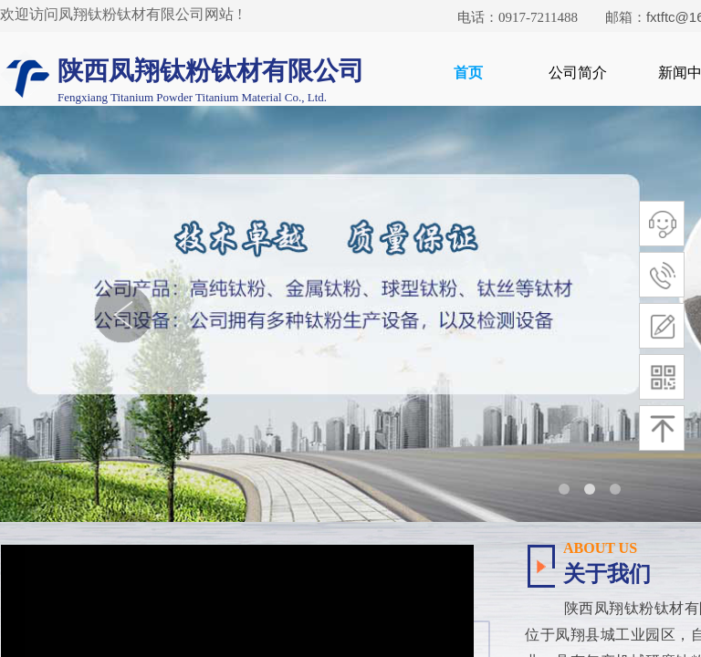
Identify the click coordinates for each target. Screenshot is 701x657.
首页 (468, 72)
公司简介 (578, 72)
